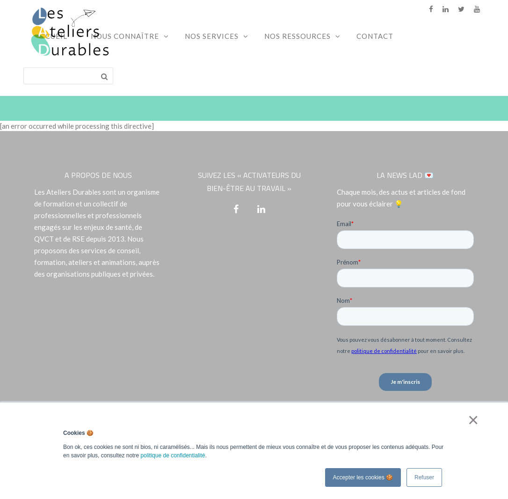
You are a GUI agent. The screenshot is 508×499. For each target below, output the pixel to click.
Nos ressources (297, 36)
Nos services (212, 36)
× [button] (471, 420)
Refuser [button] (424, 477)
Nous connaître (125, 36)
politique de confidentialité (172, 455)
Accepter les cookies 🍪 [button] (363, 477)
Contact (374, 36)
